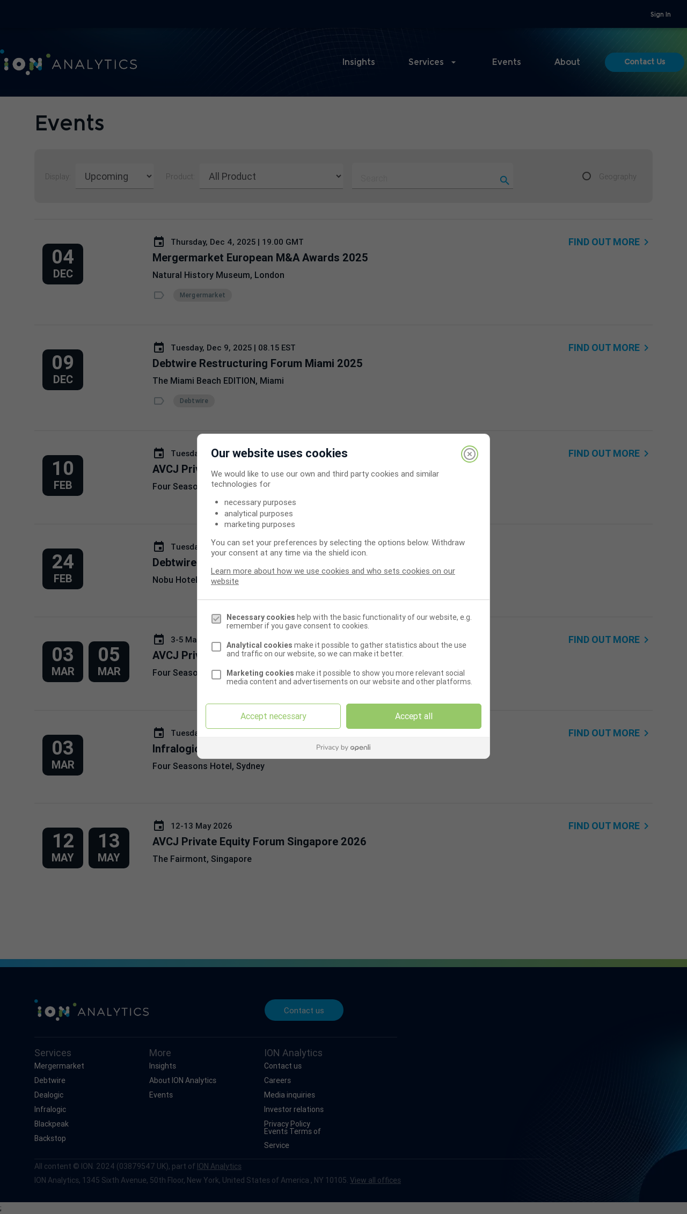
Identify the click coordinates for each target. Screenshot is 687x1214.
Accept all (414, 716)
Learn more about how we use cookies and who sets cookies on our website (333, 576)
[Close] (469, 454)
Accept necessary (273, 716)
